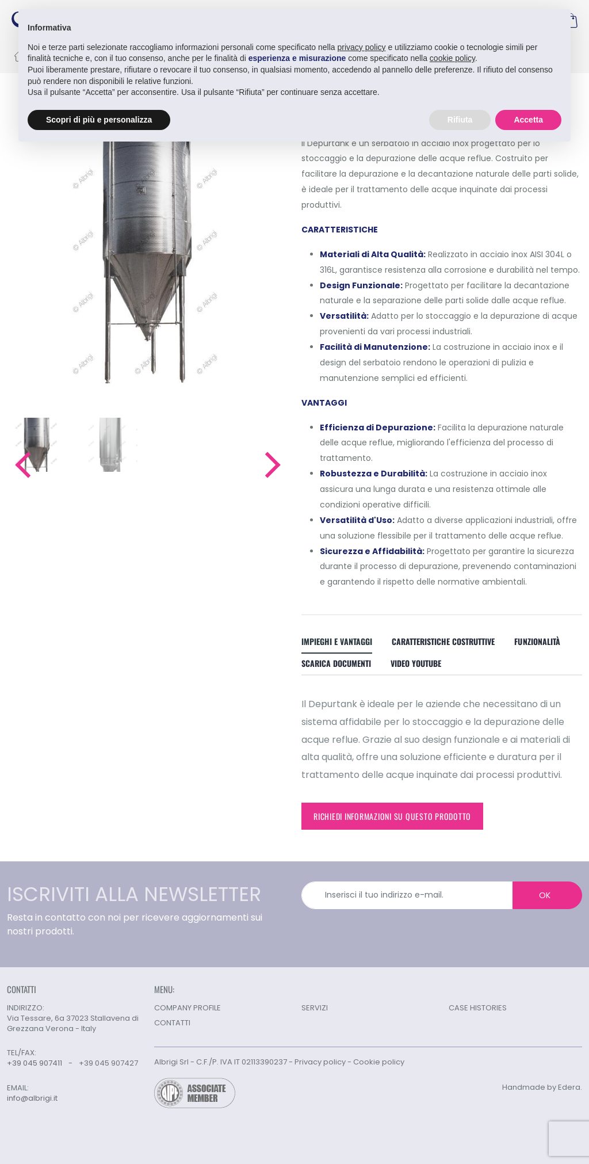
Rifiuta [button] (460, 119)
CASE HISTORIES (478, 1007)
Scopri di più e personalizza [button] (99, 119)
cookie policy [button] (452, 58)
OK (544, 895)
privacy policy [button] (362, 47)
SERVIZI (314, 1007)
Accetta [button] (528, 119)
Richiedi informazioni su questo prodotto (392, 816)
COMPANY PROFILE (187, 1007)
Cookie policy (378, 1061)
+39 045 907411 (34, 1063)
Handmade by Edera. (542, 1087)
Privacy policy (320, 1061)
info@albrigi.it (32, 1098)
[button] (22, 465)
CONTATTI (172, 1022)
